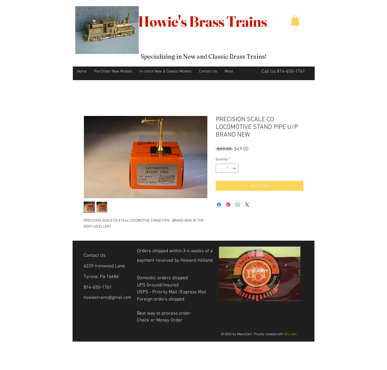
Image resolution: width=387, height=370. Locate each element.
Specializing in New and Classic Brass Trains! (204, 56)
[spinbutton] (227, 168)
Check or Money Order (160, 320)
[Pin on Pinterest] (228, 205)
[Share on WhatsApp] (238, 205)
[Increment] (235, 168)
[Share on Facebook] (219, 205)
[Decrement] (219, 168)
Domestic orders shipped (162, 278)
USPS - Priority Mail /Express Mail (171, 292)
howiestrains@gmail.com (107, 297)
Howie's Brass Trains (202, 21)
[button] (295, 20)
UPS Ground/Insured (158, 285)
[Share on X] (247, 205)
